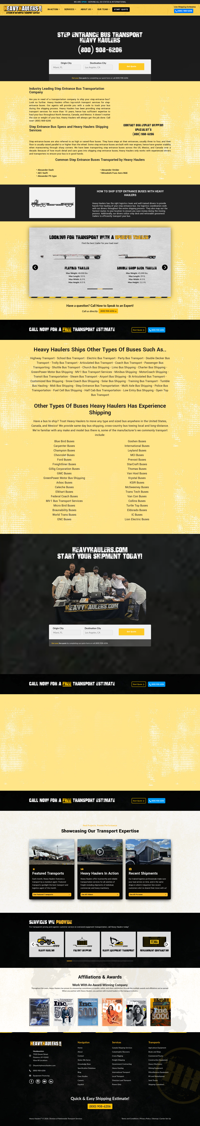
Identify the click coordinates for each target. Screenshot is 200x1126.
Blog (79, 1072)
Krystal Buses (137, 478)
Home (80, 1048)
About (80, 1052)
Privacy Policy (145, 1118)
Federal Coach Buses (64, 496)
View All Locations (40, 1060)
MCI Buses (137, 455)
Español (81, 1084)
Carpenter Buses (64, 446)
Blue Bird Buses (64, 441)
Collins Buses (137, 501)
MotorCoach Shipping (153, 372)
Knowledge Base (84, 1064)
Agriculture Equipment (157, 1048)
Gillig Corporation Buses (64, 469)
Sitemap (155, 1118)
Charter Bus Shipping (151, 367)
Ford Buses (64, 460)
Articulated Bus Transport (96, 363)
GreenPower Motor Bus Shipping (52, 372)
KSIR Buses (137, 483)
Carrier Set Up (165, 1118)
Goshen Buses (137, 441)
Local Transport (118, 1076)
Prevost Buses (137, 460)
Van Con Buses (137, 496)
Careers (81, 1080)
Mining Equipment (155, 1068)
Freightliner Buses (64, 464)
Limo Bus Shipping (124, 367)
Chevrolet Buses (64, 455)
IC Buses (137, 515)
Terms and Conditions (130, 1118)
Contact (81, 1056)
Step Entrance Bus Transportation (97, 386)
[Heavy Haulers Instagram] (38, 1081)
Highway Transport (42, 358)
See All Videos (100, 894)
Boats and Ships (154, 1052)
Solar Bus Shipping (114, 381)
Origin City (66, 63)
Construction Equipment (158, 1060)
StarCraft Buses (137, 464)
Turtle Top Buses (137, 506)
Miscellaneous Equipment (158, 1072)
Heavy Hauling (117, 1068)
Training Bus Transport (143, 381)
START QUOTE (121, 9)
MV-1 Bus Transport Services (93, 372)
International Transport (121, 1072)
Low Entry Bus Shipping (138, 390)
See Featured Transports (51, 894)
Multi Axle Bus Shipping (137, 386)
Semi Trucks (153, 1080)
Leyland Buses (137, 450)
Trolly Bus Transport (64, 363)
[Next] (165, 267)
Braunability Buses (64, 510)
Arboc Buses (64, 483)
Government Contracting (122, 1064)
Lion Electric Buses (137, 519)
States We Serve (84, 1060)
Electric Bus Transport (101, 358)
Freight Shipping (118, 1060)
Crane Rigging (117, 1056)
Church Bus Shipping (95, 367)
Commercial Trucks (155, 1056)
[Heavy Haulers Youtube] (44, 1081)
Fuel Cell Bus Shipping (67, 390)
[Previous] (35, 267)
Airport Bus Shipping (113, 377)
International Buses (137, 446)
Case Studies (83, 1076)
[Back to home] (22, 8)
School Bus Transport (70, 358)
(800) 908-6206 (183, 10)
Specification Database (87, 1068)
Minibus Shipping (125, 372)
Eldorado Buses (137, 510)
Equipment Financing (41, 1076)
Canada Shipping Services (122, 1048)
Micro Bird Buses (64, 506)
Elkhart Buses (64, 492)
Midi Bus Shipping (61, 386)
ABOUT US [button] (86, 9)
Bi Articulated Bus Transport (147, 377)
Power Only (116, 1084)
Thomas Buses (137, 469)
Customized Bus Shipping (46, 381)
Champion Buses (64, 450)
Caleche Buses (64, 487)
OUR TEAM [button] (102, 9)
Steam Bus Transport (83, 377)
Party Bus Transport (130, 358)
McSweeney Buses (137, 487)
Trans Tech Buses (137, 492)
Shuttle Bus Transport (66, 367)
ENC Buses (64, 519)
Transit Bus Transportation (51, 377)
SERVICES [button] (69, 9)
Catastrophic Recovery (121, 1052)
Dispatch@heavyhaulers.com (44, 1065)
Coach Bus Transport (128, 363)
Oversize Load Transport (121, 1080)
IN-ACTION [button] (53, 9)
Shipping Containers (156, 1084)
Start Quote (139, 330)
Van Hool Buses (137, 473)
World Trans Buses (64, 515)
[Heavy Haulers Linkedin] (51, 1081)
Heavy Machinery (155, 1064)
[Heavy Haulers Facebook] (31, 1081)
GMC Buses (64, 473)
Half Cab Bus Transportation (102, 390)
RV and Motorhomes (156, 1076)
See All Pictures (148, 894)
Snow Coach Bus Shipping (82, 381)
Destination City (98, 63)
